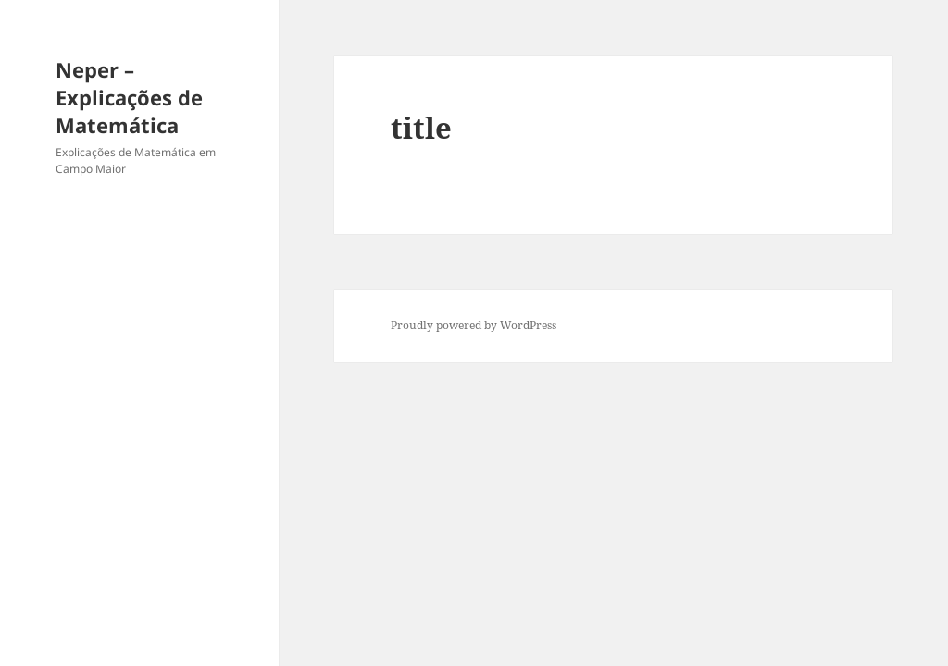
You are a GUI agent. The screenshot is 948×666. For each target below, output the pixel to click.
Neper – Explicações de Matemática (129, 97)
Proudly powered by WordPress (473, 325)
